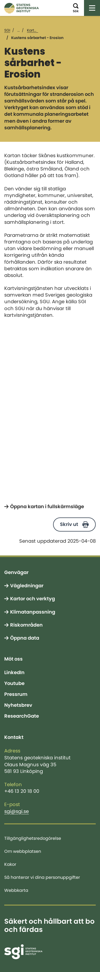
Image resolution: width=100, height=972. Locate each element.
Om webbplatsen (22, 851)
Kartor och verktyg (32, 598)
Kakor (10, 864)
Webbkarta (16, 890)
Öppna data (24, 638)
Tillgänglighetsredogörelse (32, 838)
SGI (7, 30)
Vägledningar (26, 585)
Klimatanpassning (32, 612)
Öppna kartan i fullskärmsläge (47, 506)
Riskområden (26, 625)
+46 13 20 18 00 (21, 791)
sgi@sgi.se (16, 811)
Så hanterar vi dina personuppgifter (42, 877)
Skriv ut (69, 524)
